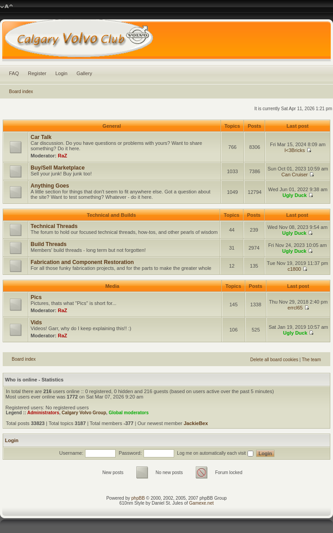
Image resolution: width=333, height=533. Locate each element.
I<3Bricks (294, 150)
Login (61, 73)
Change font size (6, 7)
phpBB (138, 498)
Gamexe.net (201, 503)
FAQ (14, 73)
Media (112, 286)
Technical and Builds (111, 215)
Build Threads (49, 244)
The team (311, 359)
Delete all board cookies (274, 359)
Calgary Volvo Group (84, 412)
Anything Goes (50, 186)
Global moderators (128, 412)
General (112, 126)
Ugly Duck (295, 195)
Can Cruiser (294, 174)
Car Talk (41, 137)
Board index (21, 91)
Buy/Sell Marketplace (58, 168)
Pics (36, 297)
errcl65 (295, 307)
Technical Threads (54, 226)
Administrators (43, 412)
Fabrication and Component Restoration (82, 262)
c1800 (294, 269)
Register (37, 73)
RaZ (63, 155)
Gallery (84, 73)
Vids (36, 322)
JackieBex (196, 423)
